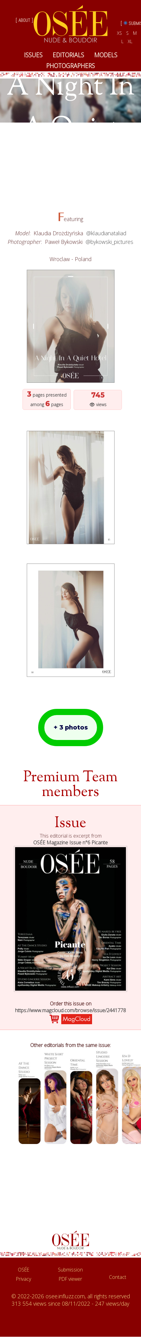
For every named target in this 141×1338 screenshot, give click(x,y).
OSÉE (23, 1269)
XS (119, 33)
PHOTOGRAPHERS (70, 66)
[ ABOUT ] (24, 20)
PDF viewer (70, 1278)
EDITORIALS (68, 55)
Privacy (23, 1278)
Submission (70, 1269)
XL (130, 41)
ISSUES (33, 55)
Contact (117, 1277)
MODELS (105, 55)
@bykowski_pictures (109, 241)
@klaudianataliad (106, 233)
